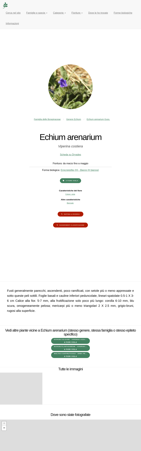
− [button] (4, 428)
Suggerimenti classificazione (71, 225)
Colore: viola (70, 194)
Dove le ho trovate (98, 13)
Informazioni (12, 23)
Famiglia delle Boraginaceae (47, 119)
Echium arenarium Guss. (98, 119)
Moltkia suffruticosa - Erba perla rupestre (72, 355)
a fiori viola (72, 180)
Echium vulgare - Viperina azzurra (71, 341)
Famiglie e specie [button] (36, 13)
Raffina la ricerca (72, 214)
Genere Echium (73, 119)
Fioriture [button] (77, 13)
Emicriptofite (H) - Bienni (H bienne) (80, 170)
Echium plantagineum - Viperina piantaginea (72, 348)
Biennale (70, 203)
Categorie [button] (59, 13)
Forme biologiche (123, 13)
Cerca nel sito (13, 13)
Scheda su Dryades (70, 154)
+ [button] (4, 423)
